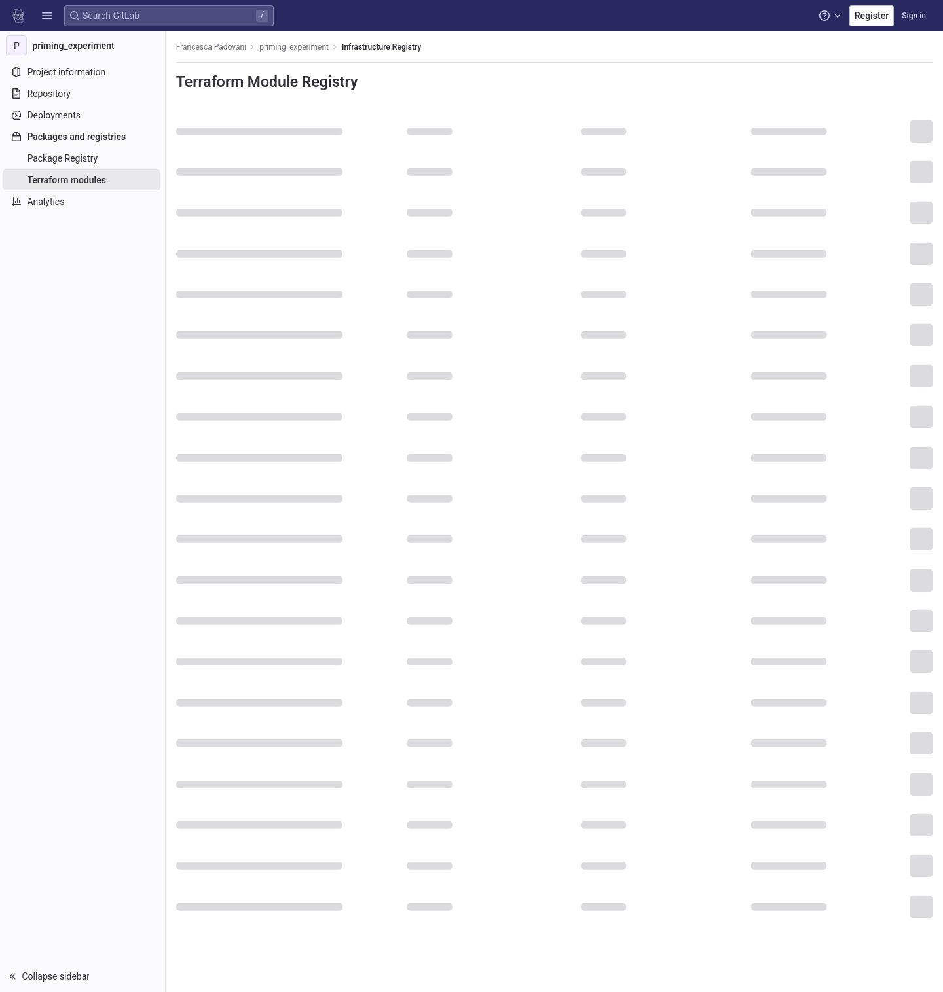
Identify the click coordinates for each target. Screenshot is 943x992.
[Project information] (83, 72)
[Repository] (83, 93)
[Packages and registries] (83, 136)
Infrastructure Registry (383, 47)
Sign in (914, 15)
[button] (47, 15)
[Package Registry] (83, 158)
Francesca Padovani (213, 47)
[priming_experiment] (83, 46)
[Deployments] (83, 115)
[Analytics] (83, 201)
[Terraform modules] (83, 179)
